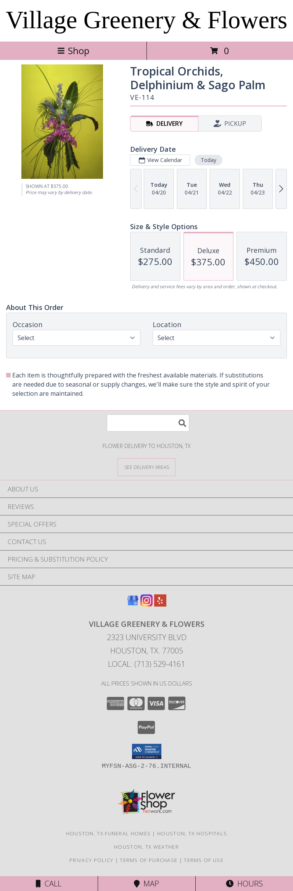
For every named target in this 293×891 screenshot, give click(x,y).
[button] (146, 751)
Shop (73, 50)
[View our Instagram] (146, 604)
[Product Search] (148, 423)
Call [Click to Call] (48, 883)
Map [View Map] (146, 883)
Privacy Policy (91, 860)
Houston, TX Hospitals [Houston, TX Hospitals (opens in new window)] (192, 833)
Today (208, 160)
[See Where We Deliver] (146, 466)
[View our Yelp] (160, 604)
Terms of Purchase (148, 860)
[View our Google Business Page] (133, 604)
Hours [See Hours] (244, 883)
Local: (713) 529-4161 (146, 664)
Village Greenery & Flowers (146, 20)
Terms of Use (204, 860)
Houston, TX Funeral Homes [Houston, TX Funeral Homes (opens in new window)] (108, 833)
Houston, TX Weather (146, 846)
